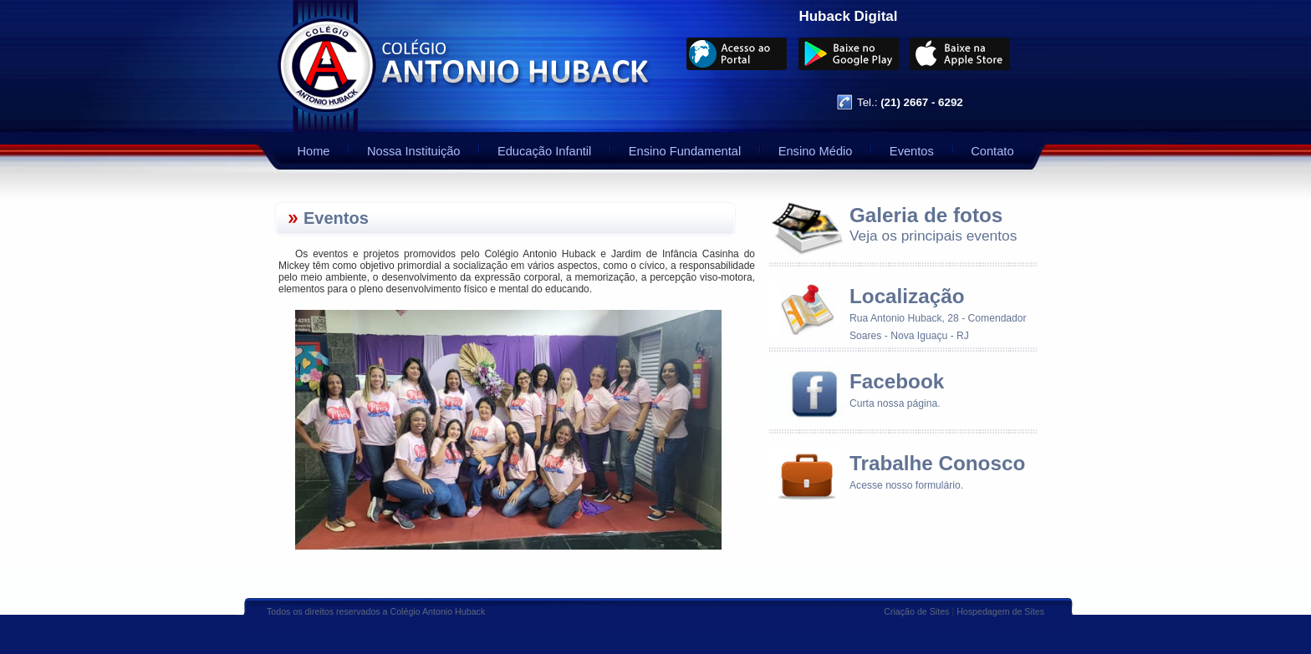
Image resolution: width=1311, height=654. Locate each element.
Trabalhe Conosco (937, 463)
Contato (992, 151)
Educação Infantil (544, 151)
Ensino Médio (815, 151)
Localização (906, 296)
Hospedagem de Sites (1000, 611)
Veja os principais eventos (933, 235)
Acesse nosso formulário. (906, 485)
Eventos (912, 151)
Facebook (896, 381)
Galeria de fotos (925, 215)
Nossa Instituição (414, 151)
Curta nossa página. (895, 403)
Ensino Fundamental (685, 151)
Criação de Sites (916, 611)
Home (313, 151)
